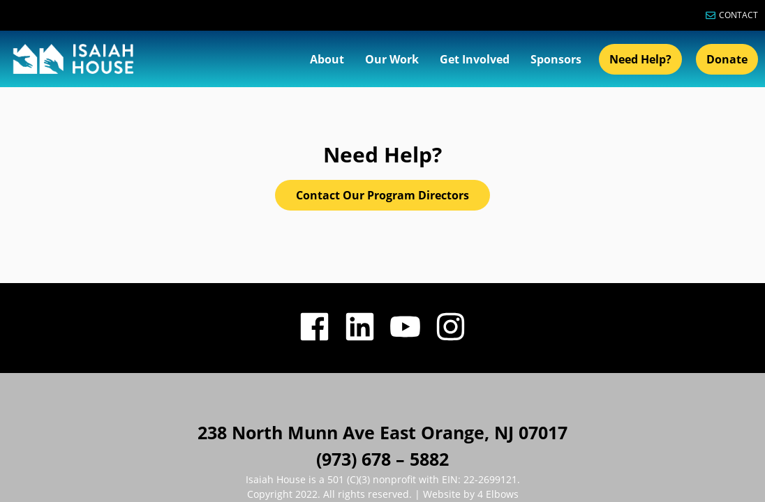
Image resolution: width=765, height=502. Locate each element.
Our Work (392, 59)
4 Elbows (497, 406)
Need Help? (640, 59)
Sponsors (555, 59)
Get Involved (475, 59)
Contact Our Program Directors (382, 108)
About (327, 59)
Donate (727, 59)
